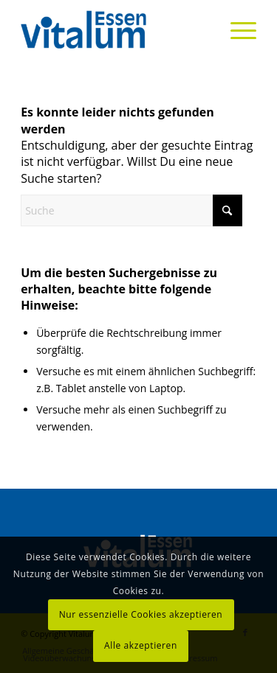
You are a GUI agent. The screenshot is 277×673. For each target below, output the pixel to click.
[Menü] (236, 29)
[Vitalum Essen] (115, 29)
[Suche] (131, 210)
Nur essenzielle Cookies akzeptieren (141, 614)
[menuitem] (236, 29)
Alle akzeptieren (140, 645)
